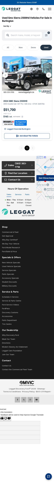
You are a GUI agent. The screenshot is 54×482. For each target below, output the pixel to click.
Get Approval (7, 236)
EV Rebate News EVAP (27, 2)
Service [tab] (18, 194)
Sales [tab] (9, 194)
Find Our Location (15, 173)
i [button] (22, 117)
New (21, 47)
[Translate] (31, 9)
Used (46, 47)
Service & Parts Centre (11, 301)
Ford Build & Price (9, 251)
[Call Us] (43, 9)
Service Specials (9, 270)
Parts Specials (8, 274)
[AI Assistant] (48, 476)
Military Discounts (9, 286)
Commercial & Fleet (10, 232)
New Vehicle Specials (11, 263)
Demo (33, 47)
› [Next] (48, 75)
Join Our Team (8, 354)
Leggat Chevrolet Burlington (17, 129)
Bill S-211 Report (43, 392)
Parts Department (9, 320)
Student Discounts (9, 282)
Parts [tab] (27, 194)
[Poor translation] (7, 418)
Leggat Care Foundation (12, 351)
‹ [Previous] (5, 75)
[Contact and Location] (37, 9)
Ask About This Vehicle (27, 136)
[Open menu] (49, 9)
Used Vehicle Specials (11, 266)
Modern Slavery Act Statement (15, 347)
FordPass (6, 309)
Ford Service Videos (10, 305)
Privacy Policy (28, 392)
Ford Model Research (11, 248)
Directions (6, 343)
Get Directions (46, 178)
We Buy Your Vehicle (10, 244)
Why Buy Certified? (10, 240)
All (8, 47)
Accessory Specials (10, 278)
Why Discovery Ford (10, 335)
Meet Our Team (8, 339)
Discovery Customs (10, 312)
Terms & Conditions (12, 392)
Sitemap (41, 389)
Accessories (7, 316)
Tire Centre (7, 324)
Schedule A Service (10, 297)
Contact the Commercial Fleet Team (17, 369)
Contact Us (12, 179)
